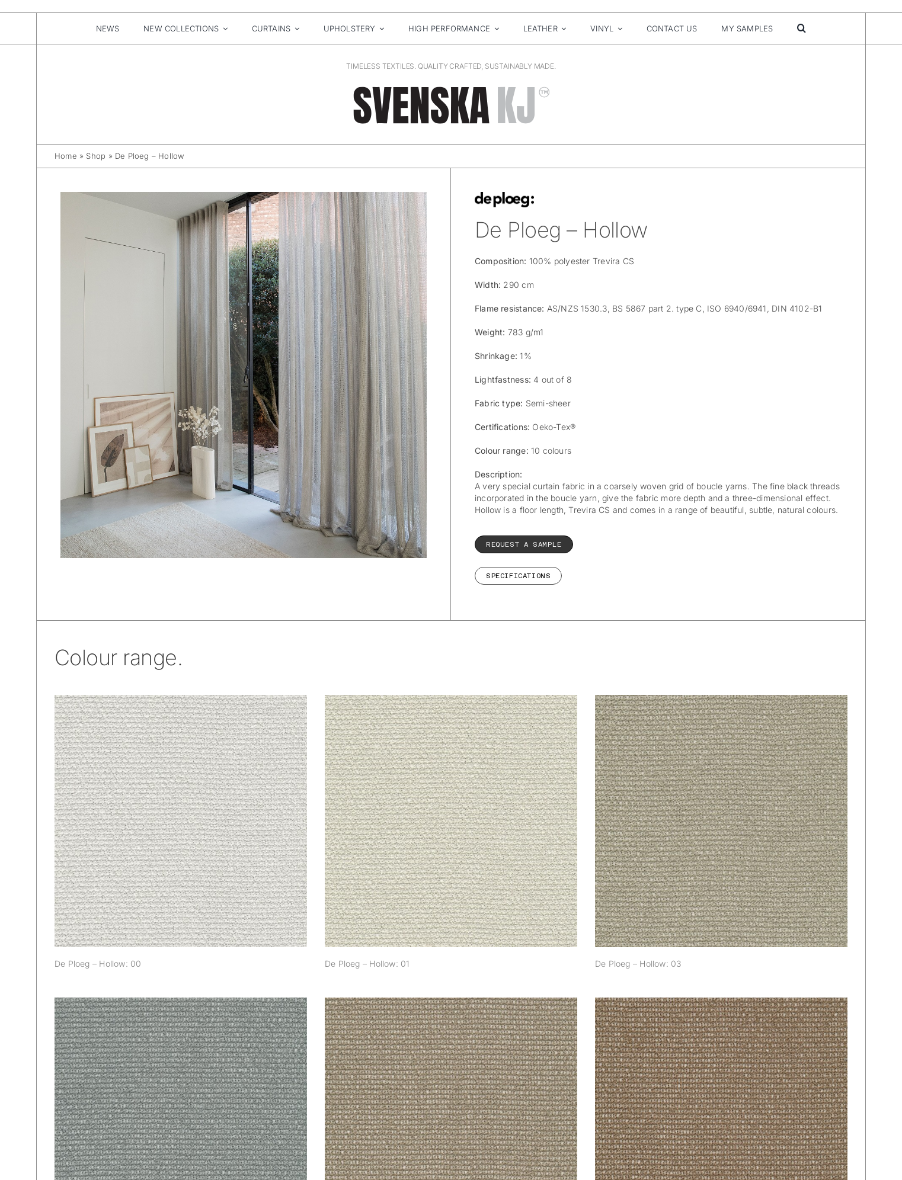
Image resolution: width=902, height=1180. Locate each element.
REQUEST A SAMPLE (524, 544)
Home (66, 156)
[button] (801, 28)
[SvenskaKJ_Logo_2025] (451, 89)
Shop (95, 156)
